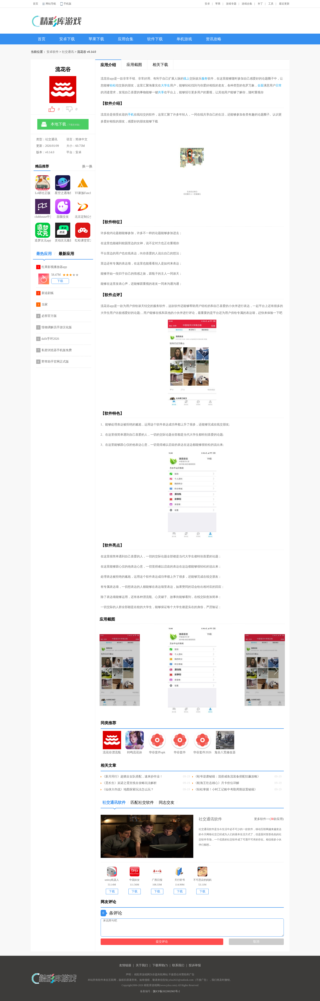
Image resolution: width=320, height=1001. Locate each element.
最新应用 (66, 254)
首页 (35, 3)
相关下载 (160, 65)
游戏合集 (247, 3)
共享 (161, 92)
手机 (131, 114)
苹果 (217, 3)
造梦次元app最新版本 (43, 232)
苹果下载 (96, 39)
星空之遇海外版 (63, 185)
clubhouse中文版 (43, 208)
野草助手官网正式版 (55, 361)
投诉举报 (195, 965)
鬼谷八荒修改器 (225, 742)
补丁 (260, 3)
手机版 (67, 3)
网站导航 (51, 3)
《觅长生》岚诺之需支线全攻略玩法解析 (129, 783)
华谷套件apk (157, 742)
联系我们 (178, 965)
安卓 (207, 3)
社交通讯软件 (115, 804)
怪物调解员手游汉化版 (57, 327)
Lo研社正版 (42, 185)
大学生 (165, 85)
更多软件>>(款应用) (269, 819)
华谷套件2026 (202, 742)
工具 (270, 3)
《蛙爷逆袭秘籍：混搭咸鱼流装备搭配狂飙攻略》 (227, 776)
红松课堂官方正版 (83, 232)
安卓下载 (67, 39)
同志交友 (168, 802)
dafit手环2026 (50, 338)
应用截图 (134, 65)
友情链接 (125, 965)
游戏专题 (231, 3)
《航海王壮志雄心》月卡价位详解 (216, 783)
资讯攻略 (213, 39)
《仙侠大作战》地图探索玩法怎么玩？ (128, 789)
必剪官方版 (49, 316)
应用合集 (125, 39)
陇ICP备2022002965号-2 (166, 991)
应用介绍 (108, 65)
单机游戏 (184, 39)
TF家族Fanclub (83, 185)
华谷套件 (180, 742)
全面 (261, 85)
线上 (186, 78)
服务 (204, 78)
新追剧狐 (48, 293)
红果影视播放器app (54, 267)
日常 (279, 85)
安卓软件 (53, 51)
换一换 (87, 166)
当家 (45, 304)
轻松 (113, 85)
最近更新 (284, 3)
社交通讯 (68, 51)
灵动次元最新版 (63, 232)
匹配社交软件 (144, 802)
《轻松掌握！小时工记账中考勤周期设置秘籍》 (225, 789)
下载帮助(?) (160, 965)
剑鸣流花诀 (134, 742)
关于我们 (142, 965)
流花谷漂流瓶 (112, 742)
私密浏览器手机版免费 (57, 350)
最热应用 (45, 255)
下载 (60, 281)
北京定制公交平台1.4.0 (83, 208)
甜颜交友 (62, 208)
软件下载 (155, 39)
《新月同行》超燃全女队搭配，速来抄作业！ (132, 776)
